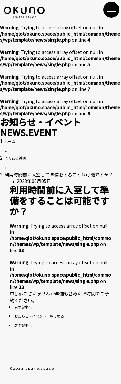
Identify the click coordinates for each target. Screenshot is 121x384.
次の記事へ (25, 325)
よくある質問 (18, 158)
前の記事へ (25, 307)
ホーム (11, 141)
